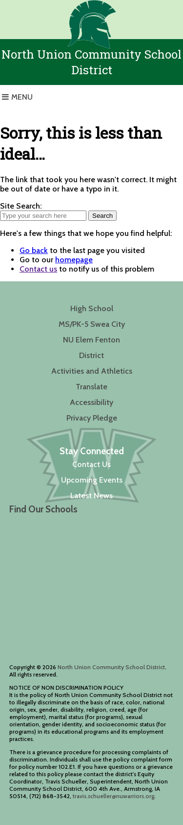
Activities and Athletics (91, 371)
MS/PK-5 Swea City (92, 324)
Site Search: (20, 206)
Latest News (91, 495)
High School (91, 308)
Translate (91, 386)
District (91, 355)
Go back (34, 250)
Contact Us (91, 464)
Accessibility (91, 402)
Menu (22, 97)
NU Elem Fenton (91, 339)
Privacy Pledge (91, 418)
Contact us (38, 269)
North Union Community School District (111, 667)
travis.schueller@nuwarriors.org (113, 796)
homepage (74, 259)
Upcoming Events (91, 480)
